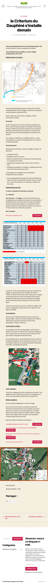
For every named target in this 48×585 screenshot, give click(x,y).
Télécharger (37, 215)
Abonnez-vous (31, 568)
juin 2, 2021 (33, 34)
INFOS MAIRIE (24, 16)
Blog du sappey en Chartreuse (15, 581)
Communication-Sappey (21, 34)
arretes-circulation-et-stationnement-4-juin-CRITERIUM (21, 427)
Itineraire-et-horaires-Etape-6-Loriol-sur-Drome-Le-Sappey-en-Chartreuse (23, 434)
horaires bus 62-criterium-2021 (14, 442)
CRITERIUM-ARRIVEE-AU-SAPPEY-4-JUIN (17, 424)
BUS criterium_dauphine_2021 (14, 215)
